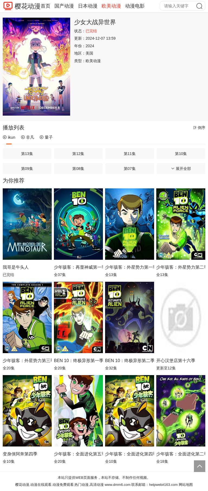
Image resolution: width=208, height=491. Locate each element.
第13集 (27, 153)
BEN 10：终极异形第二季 (129, 360)
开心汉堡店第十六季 (175, 360)
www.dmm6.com (117, 485)
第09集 (27, 168)
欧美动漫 (111, 6)
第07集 (130, 168)
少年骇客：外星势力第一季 (129, 267)
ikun (9, 137)
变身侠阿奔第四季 (20, 454)
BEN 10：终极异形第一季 (78, 360)
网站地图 (186, 485)
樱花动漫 (28, 6)
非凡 (27, 137)
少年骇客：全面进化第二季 (180, 454)
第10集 (181, 153)
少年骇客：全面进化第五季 (78, 454)
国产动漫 (64, 6)
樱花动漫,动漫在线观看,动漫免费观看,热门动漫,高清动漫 (59, 485)
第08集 (78, 168)
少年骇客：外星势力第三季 (27, 360)
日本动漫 (88, 6)
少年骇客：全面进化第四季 (129, 454)
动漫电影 (135, 6)
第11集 (130, 153)
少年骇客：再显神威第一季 (78, 267)
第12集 (78, 153)
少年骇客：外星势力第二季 (180, 267)
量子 (46, 137)
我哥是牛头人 (16, 267)
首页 (45, 6)
